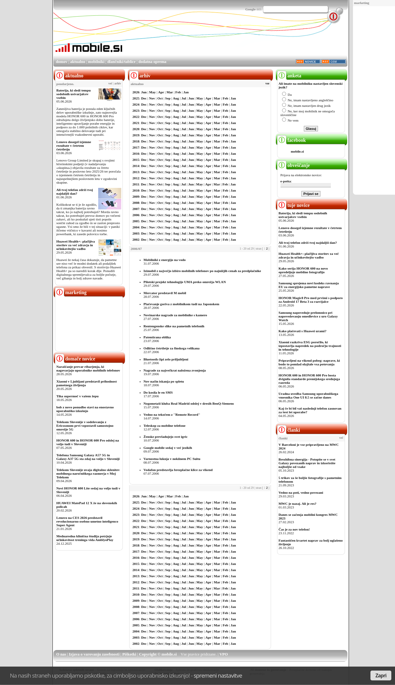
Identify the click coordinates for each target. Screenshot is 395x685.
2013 (136, 172)
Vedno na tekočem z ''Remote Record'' (172, 414)
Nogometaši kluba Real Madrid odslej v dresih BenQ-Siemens (189, 403)
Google (250, 9)
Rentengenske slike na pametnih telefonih (174, 326)
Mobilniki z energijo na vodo (165, 260)
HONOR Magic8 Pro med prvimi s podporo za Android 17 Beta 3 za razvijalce (311, 299)
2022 (136, 117)
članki (288, 430)
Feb (178, 92)
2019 (136, 135)
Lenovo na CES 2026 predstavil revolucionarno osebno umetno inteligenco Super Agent (87, 521)
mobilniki (96, 61)
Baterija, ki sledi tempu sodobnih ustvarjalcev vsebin (73, 93)
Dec (144, 98)
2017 (136, 147)
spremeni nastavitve (218, 675)
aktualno (77, 61)
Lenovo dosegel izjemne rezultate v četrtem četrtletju (73, 145)
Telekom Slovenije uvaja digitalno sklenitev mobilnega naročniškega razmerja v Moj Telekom (88, 473)
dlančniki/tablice (121, 61)
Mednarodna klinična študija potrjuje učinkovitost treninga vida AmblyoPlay (85, 538)
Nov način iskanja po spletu (164, 381)
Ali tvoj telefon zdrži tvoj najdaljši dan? (74, 191)
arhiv (117, 83)
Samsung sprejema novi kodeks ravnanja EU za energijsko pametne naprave (309, 285)
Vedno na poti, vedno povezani (301, 492)
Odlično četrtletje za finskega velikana (172, 348)
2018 (136, 141)
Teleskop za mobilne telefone (165, 425)
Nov (152, 98)
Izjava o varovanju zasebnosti (94, 654)
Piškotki (129, 654)
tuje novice (293, 205)
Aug (176, 98)
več (110, 83)
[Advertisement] (235, 38)
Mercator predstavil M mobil (165, 293)
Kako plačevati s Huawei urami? (303, 331)
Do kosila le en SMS (158, 392)
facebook (291, 140)
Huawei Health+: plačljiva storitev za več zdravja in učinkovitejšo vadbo (75, 245)
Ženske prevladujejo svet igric (166, 436)
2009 (136, 196)
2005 (136, 221)
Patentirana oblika (157, 337)
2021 (136, 123)
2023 (136, 110)
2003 (136, 233)
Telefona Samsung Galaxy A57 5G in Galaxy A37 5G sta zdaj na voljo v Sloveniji (88, 457)
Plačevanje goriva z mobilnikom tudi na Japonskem (181, 304)
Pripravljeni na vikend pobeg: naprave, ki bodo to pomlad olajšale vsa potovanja (309, 362)
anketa (289, 75)
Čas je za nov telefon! (294, 529)
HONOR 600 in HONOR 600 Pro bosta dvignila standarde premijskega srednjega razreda (309, 378)
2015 (136, 160)
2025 (136, 98)
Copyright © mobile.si (158, 654)
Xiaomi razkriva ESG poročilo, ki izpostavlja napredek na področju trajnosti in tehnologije (310, 345)
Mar (169, 92)
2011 (136, 184)
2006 (136, 215)
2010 (136, 190)
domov (62, 61)
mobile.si (297, 151)
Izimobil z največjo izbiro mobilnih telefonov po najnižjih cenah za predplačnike (202, 271)
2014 (136, 166)
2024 (136, 104)
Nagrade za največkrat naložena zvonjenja (175, 370)
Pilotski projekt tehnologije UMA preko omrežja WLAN (185, 282)
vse (267, 83)
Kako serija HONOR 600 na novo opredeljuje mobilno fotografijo (303, 270)
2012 (136, 178)
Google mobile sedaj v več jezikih (168, 448)
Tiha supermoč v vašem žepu (77, 396)
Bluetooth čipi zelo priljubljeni (166, 359)
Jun (144, 92)
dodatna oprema (152, 61)
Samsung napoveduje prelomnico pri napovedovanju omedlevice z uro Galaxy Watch (308, 316)
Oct (160, 98)
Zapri (380, 675)
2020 (136, 129)
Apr (161, 92)
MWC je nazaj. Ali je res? (297, 503)
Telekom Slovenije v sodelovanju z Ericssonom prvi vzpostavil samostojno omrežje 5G (85, 425)
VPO (223, 654)
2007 (136, 209)
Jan (185, 92)
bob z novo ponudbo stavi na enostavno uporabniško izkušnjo (85, 409)
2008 (136, 202)
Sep (167, 98)
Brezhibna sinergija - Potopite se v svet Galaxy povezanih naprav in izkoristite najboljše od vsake (307, 463)
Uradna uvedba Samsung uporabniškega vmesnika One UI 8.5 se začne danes (308, 395)
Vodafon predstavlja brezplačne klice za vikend (178, 470)
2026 (136, 92)
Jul (183, 98)
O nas (61, 654)
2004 (136, 227)
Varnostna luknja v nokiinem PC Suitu (172, 459)
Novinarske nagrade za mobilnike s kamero (175, 315)
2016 (136, 153)
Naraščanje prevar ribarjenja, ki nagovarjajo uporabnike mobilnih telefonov (88, 368)
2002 (136, 239)
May (152, 92)
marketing (362, 3)
